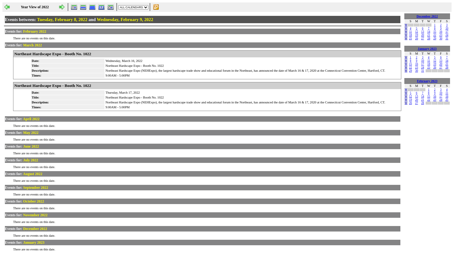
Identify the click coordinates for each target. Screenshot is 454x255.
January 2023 (427, 48)
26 (416, 38)
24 (446, 35)
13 (422, 31)
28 (428, 38)
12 (416, 31)
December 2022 (427, 16)
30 (440, 38)
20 (422, 35)
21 (428, 35)
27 (422, 38)
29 (434, 38)
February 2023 (427, 81)
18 (410, 35)
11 (410, 31)
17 (446, 31)
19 (416, 35)
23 (440, 35)
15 (434, 31)
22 (434, 35)
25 (410, 38)
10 (446, 28)
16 (440, 31)
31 (446, 38)
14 (428, 31)
